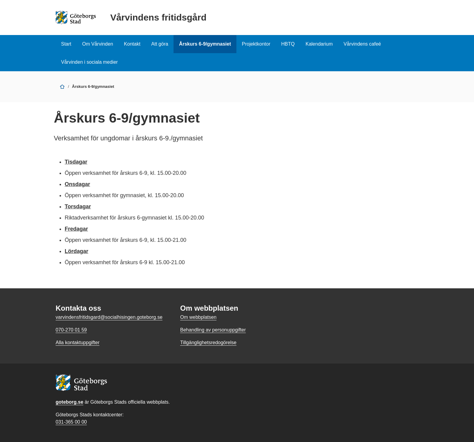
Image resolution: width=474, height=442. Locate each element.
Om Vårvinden (97, 43)
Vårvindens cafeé (362, 43)
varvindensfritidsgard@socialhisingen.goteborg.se (109, 317)
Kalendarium (319, 43)
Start (66, 43)
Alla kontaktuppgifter (77, 342)
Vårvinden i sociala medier (89, 62)
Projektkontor (256, 43)
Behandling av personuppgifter (213, 329)
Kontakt (132, 43)
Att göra (159, 43)
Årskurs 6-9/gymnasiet (205, 43)
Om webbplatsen (198, 317)
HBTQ (287, 43)
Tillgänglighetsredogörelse (208, 342)
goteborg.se (69, 402)
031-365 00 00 (71, 421)
